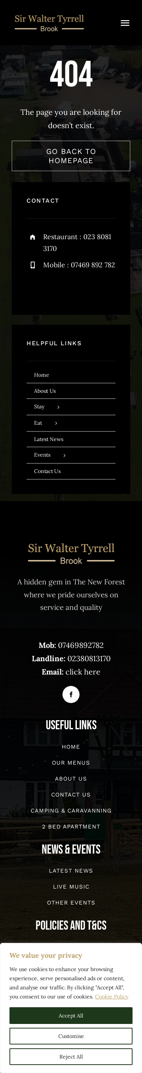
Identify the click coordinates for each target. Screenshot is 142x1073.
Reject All (71, 1056)
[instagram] (76, 289)
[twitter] (55, 289)
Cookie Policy (111, 996)
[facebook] (35, 289)
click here (83, 672)
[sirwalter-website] (49, 15)
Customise (71, 1036)
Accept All (71, 1015)
